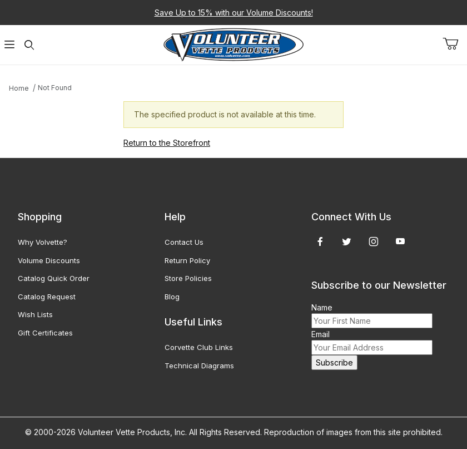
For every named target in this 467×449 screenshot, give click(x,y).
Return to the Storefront (166, 142)
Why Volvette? (42, 242)
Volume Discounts (49, 260)
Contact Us (184, 242)
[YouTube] (400, 241)
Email (320, 334)
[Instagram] (373, 241)
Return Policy (187, 260)
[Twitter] (346, 241)
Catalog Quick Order (54, 278)
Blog (172, 296)
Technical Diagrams (199, 365)
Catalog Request (47, 296)
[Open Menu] (9, 44)
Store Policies (188, 278)
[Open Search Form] (29, 44)
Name (321, 307)
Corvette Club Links (199, 347)
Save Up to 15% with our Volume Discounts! (234, 12)
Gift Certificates (45, 332)
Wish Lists (35, 314)
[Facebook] (320, 241)
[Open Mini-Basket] (455, 44)
